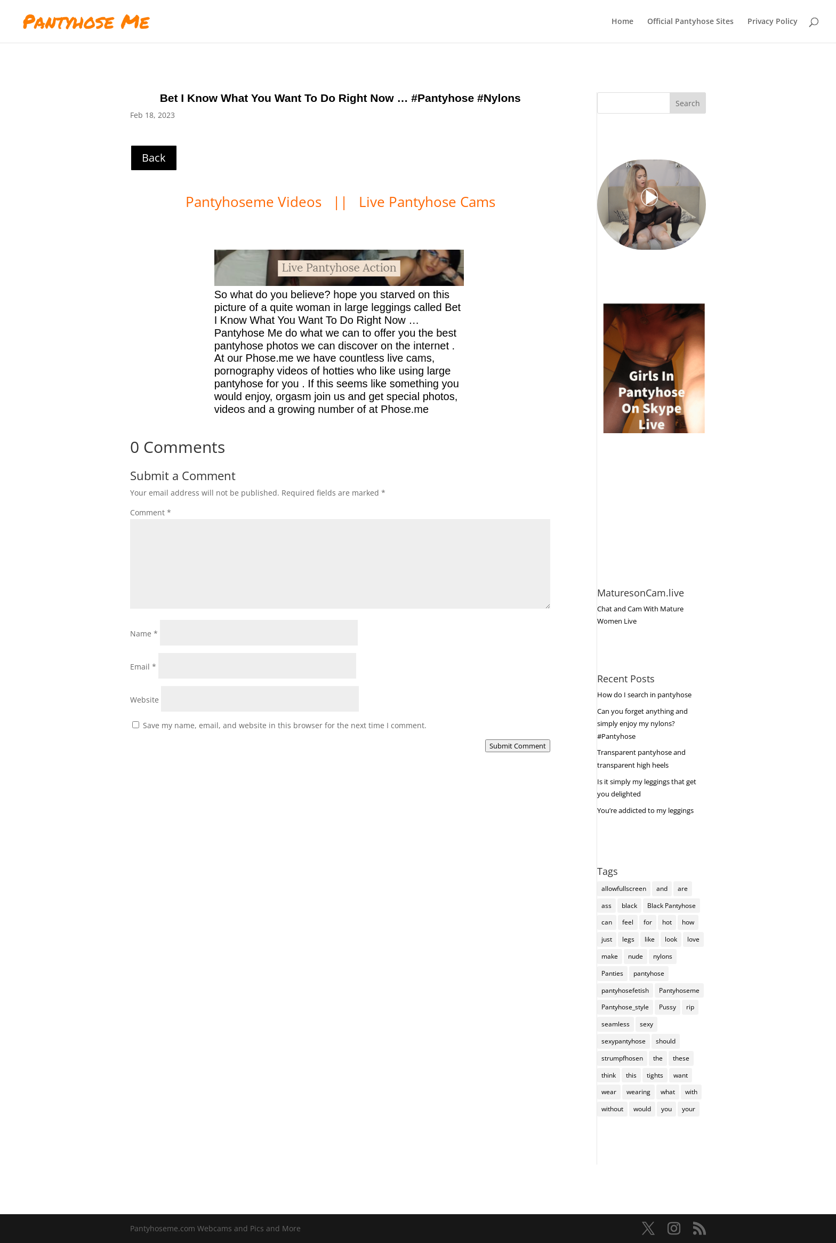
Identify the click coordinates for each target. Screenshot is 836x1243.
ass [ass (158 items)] (606, 905)
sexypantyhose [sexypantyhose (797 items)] (623, 1041)
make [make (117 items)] (609, 956)
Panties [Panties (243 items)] (612, 973)
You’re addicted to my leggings (645, 810)
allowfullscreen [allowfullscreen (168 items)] (623, 888)
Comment (150, 512)
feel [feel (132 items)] (627, 922)
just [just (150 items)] (606, 939)
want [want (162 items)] (680, 1075)
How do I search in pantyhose (644, 694)
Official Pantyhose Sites (690, 22)
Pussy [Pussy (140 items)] (667, 1006)
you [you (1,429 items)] (666, 1108)
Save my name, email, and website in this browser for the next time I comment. (285, 725)
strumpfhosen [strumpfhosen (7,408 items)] (622, 1058)
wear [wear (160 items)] (608, 1091)
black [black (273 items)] (629, 905)
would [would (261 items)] (642, 1108)
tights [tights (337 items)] (655, 1075)
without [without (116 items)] (612, 1108)
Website (144, 700)
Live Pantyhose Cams (427, 201)
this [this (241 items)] (631, 1075)
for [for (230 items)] (648, 922)
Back (154, 157)
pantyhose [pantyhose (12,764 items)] (648, 973)
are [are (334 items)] (683, 888)
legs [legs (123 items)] (628, 939)
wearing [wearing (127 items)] (638, 1091)
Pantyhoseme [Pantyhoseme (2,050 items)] (679, 990)
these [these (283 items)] (681, 1058)
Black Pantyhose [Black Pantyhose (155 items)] (671, 905)
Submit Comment (517, 746)
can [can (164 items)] (606, 922)
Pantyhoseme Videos (255, 201)
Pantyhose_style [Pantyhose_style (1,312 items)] (625, 1006)
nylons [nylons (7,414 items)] (662, 956)
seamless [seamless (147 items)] (615, 1024)
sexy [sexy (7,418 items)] (646, 1024)
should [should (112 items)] (666, 1041)
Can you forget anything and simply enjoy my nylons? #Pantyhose (642, 724)
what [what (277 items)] (668, 1091)
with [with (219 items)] (691, 1091)
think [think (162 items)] (608, 1075)
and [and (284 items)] (662, 888)
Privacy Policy (772, 22)
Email (143, 667)
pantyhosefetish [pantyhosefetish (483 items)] (625, 990)
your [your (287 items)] (688, 1108)
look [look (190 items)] (671, 939)
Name (144, 633)
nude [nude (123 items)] (635, 956)
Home (622, 22)
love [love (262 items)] (693, 939)
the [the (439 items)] (658, 1058)
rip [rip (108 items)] (690, 1006)
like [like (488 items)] (650, 939)
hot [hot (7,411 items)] (667, 922)
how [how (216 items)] (688, 922)
